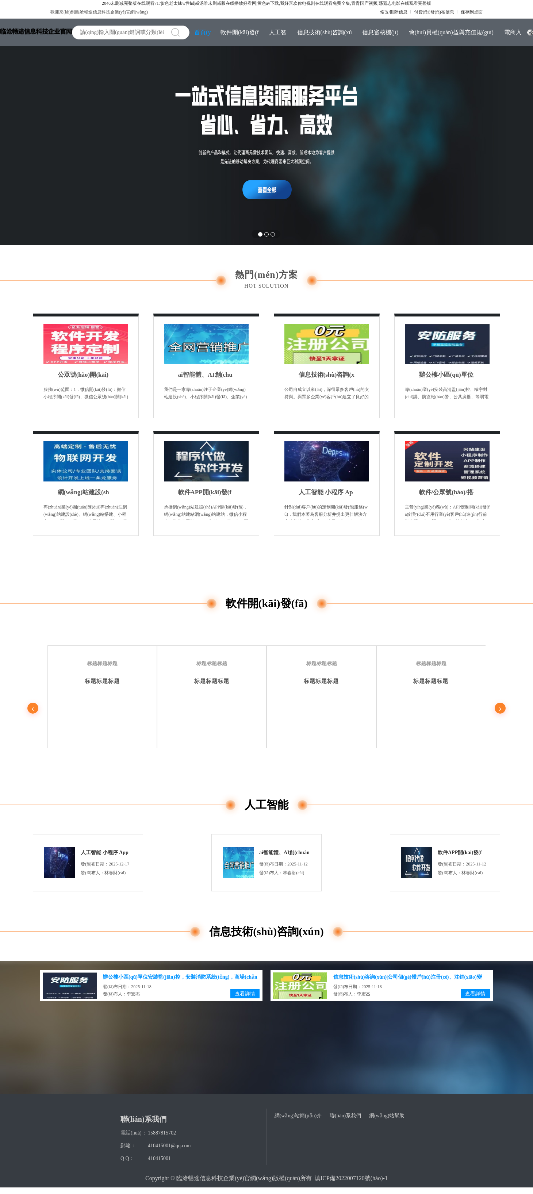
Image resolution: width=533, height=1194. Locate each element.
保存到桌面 (472, 12)
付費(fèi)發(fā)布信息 (434, 12)
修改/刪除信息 (393, 12)
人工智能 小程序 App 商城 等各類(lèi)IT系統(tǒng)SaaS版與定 (326, 492)
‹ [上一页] (32, 708)
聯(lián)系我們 (345, 1115)
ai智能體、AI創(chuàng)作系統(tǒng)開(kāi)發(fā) (205, 375)
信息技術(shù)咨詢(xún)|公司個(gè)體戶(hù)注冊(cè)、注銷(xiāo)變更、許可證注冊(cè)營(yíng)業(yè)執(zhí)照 (326, 375)
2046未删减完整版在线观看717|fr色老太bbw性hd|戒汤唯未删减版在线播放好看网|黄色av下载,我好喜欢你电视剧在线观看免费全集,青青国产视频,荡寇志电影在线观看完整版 (266, 3)
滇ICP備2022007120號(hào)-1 (351, 1178)
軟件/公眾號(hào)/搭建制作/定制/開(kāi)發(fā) (446, 492)
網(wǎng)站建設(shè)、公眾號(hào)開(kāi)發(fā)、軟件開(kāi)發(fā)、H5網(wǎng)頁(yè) (86, 492)
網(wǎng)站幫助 (386, 1115)
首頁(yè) (202, 35)
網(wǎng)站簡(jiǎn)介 (298, 1115)
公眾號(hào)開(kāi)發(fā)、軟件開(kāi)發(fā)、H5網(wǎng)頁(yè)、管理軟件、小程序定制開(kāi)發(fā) (86, 375)
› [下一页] (500, 708)
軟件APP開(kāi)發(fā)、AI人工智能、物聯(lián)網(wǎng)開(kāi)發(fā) (206, 492)
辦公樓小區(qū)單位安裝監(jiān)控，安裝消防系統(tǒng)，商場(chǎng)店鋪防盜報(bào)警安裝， (446, 375)
